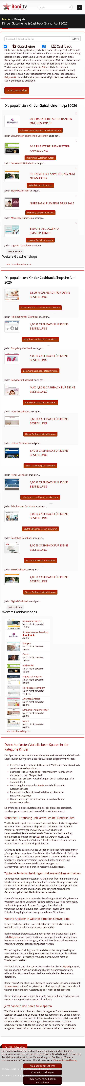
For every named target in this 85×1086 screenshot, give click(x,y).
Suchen (75, 38)
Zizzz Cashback (19, 569)
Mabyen (26, 643)
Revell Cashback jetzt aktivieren (40, 465)
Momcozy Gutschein (22, 218)
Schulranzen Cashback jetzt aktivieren (40, 497)
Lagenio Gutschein (21, 245)
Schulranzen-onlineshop (35, 632)
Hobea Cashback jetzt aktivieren (40, 434)
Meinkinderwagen (31, 621)
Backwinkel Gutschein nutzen (40, 157)
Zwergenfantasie (31, 698)
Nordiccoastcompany (33, 687)
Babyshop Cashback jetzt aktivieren (40, 339)
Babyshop (14, 937)
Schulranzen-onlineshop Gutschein (29, 135)
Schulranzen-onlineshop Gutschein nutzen (40, 130)
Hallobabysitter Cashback (24, 316)
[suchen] (70, 7)
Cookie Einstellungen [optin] (42, 1072)
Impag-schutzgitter (32, 676)
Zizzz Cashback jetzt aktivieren (40, 560)
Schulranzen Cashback (23, 506)
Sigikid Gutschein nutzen (40, 185)
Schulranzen (11, 986)
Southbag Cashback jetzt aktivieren (40, 528)
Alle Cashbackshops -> (18, 731)
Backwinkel (28, 665)
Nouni (25, 721)
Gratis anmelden (17, 90)
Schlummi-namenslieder (35, 709)
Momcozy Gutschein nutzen (40, 212)
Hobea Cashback (20, 443)
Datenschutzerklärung (65, 1060)
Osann (25, 654)
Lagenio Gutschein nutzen (40, 240)
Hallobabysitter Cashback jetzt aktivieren (40, 307)
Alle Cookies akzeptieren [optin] (42, 1065)
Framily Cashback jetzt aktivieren (40, 402)
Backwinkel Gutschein (22, 163)
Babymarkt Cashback (22, 380)
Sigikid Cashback (20, 601)
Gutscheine (21, 46)
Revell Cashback (19, 474)
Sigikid (66, 966)
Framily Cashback (20, 411)
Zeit (44, 67)
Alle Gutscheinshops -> (19, 264)
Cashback (59, 46)
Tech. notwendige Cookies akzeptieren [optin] (42, 1080)
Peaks (41, 785)
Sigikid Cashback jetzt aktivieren (40, 592)
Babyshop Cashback (21, 348)
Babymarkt (10, 77)
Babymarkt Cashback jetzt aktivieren (40, 370)
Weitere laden (15, 251)
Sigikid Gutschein (20, 190)
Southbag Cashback (21, 538)
